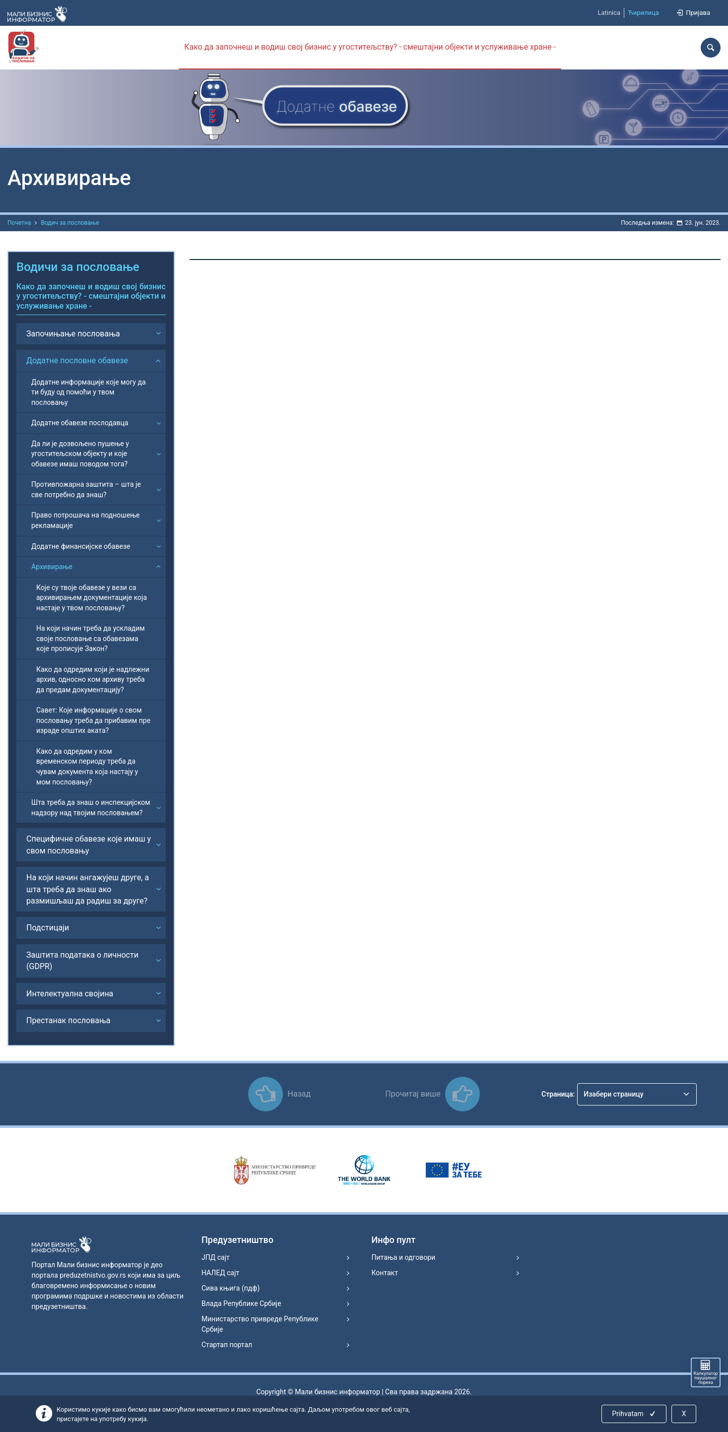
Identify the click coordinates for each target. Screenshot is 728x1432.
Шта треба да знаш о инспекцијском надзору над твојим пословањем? (90, 807)
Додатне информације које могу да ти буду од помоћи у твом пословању (88, 392)
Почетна (19, 222)
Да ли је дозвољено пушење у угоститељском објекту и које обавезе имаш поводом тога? (80, 454)
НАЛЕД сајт (220, 1273)
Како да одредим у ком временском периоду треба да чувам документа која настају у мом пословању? (87, 766)
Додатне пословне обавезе (77, 360)
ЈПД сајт (215, 1257)
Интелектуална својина (69, 993)
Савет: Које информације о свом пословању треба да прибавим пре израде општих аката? (93, 720)
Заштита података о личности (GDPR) (82, 960)
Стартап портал (226, 1345)
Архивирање (51, 567)
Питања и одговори (404, 1257)
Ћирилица (643, 12)
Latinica (608, 12)
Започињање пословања (73, 333)
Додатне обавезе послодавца (79, 423)
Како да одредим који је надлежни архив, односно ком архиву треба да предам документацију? (92, 679)
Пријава (692, 12)
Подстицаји (47, 927)
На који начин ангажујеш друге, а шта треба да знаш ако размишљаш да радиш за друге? (87, 889)
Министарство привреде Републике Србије (260, 1324)
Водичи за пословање (77, 267)
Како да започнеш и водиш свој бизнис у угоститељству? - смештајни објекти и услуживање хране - (370, 47)
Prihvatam (634, 1413)
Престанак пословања (68, 1020)
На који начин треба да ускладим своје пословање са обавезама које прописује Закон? (90, 638)
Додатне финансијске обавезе (80, 546)
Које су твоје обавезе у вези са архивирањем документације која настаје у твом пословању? (91, 598)
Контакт (385, 1273)
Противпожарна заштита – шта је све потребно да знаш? (86, 489)
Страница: (558, 1094)
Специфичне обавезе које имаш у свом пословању (88, 844)
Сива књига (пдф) (230, 1288)
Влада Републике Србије (241, 1303)
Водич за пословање (70, 222)
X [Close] (684, 1414)
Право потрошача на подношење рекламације (85, 520)
